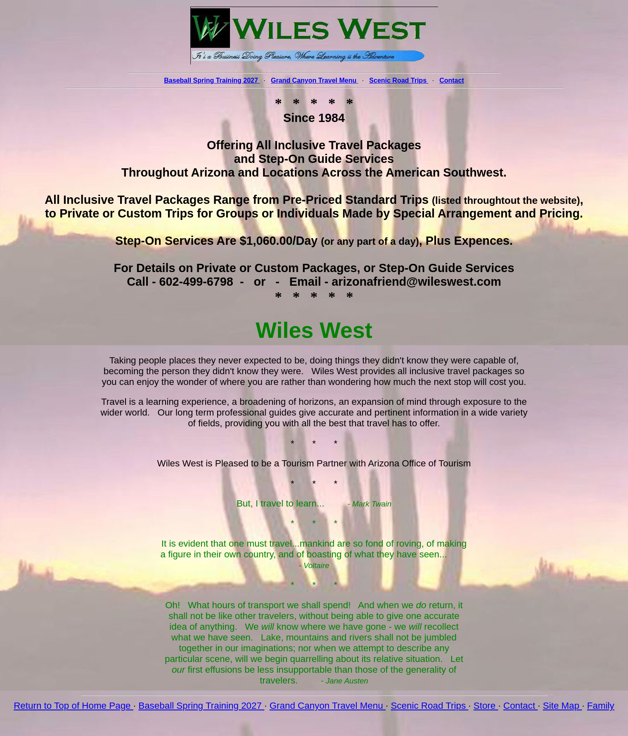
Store (486, 705)
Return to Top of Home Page (73, 705)
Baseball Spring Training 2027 (201, 705)
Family (600, 705)
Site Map (562, 705)
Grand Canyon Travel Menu (328, 705)
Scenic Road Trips (429, 705)
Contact (520, 705)
